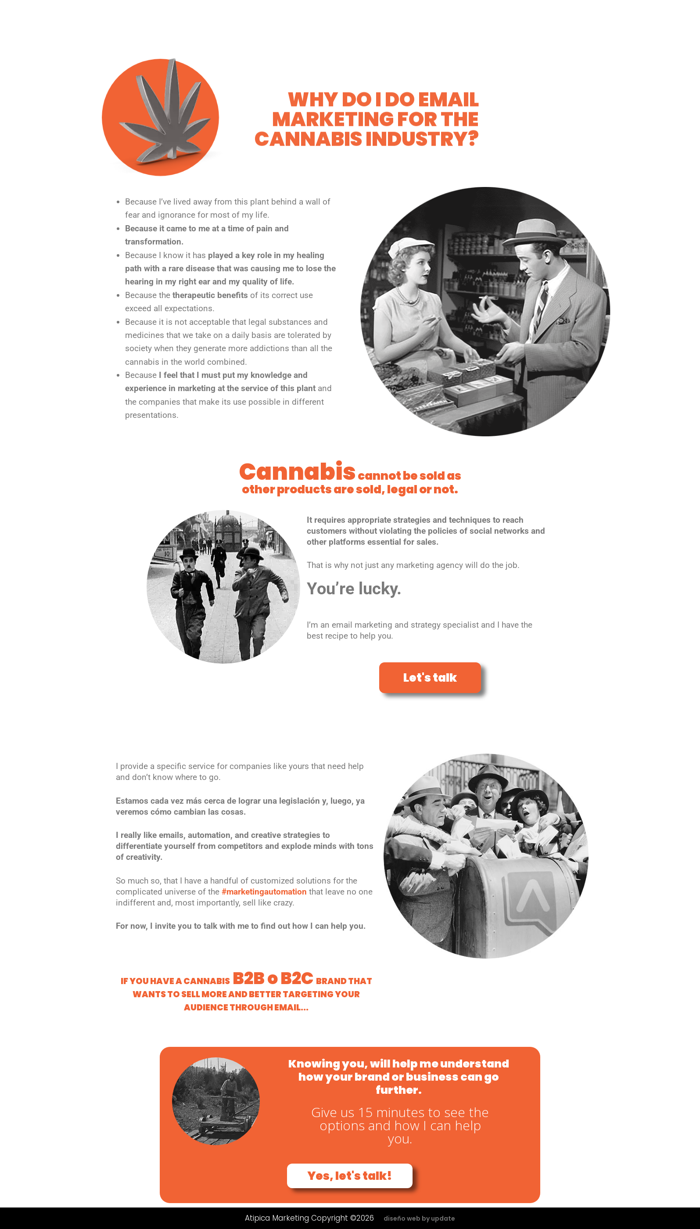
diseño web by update (419, 1218)
